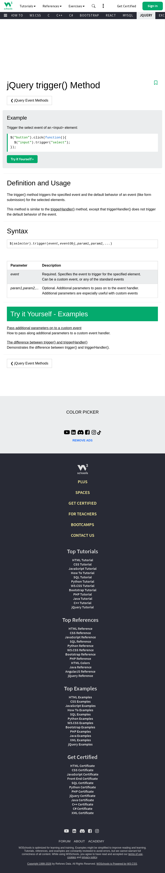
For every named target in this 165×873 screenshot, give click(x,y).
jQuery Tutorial (83, 607)
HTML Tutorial (82, 560)
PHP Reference (80, 658)
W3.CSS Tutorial (82, 586)
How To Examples (80, 710)
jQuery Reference (80, 676)
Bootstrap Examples (80, 727)
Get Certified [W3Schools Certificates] (126, 6)
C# (71, 15)
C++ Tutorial (82, 603)
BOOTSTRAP (89, 15)
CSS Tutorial (82, 564)
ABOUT (79, 841)
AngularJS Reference (80, 671)
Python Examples (80, 718)
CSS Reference (80, 633)
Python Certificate (82, 787)
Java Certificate (82, 800)
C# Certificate (82, 808)
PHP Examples (80, 731)
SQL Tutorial (82, 577)
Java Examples (80, 736)
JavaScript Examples (80, 706)
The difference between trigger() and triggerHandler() (47, 342)
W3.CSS (35, 15)
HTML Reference (80, 628)
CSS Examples (80, 701)
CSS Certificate (82, 770)
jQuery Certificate (82, 796)
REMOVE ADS (82, 440)
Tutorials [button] (28, 6)
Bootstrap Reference (80, 654)
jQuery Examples (80, 744)
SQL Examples (80, 714)
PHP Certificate (83, 791)
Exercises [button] (77, 6)
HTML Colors (80, 663)
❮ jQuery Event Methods (29, 100)
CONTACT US (82, 535)
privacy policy (89, 857)
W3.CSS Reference (80, 650)
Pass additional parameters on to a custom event (44, 328)
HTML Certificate (82, 766)
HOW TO (16, 15)
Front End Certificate (82, 778)
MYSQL (128, 15)
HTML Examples (80, 697)
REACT (111, 15)
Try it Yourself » (22, 159)
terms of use (135, 854)
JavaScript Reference (80, 637)
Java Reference (80, 667)
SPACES (82, 492)
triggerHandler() (63, 209)
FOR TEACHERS (83, 513)
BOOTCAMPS (82, 524)
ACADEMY (96, 841)
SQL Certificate (82, 783)
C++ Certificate (82, 804)
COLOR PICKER (82, 412)
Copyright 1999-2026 (39, 863)
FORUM (64, 841)
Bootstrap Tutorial (82, 590)
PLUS (82, 481)
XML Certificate (83, 813)
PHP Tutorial (82, 594)
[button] (94, 6)
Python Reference (80, 646)
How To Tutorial (82, 573)
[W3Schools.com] (82, 471)
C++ (60, 15)
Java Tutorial (82, 598)
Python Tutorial (82, 581)
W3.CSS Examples (80, 723)
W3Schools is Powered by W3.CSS (116, 863)
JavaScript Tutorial (82, 568)
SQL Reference (80, 641)
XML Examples (80, 740)
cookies (71, 857)
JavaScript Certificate (82, 774)
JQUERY (146, 15)
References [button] (52, 6)
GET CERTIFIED (83, 503)
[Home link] (8, 5)
